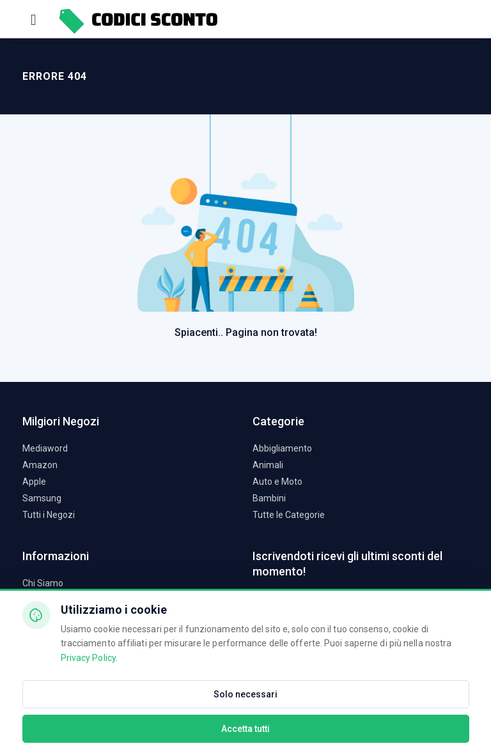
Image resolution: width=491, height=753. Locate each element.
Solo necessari (245, 694)
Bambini (269, 498)
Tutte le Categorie (289, 515)
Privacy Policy (88, 658)
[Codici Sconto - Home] (137, 18)
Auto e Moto (277, 481)
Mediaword (45, 448)
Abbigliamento (282, 448)
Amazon (40, 465)
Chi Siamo (42, 583)
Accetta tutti (245, 729)
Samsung (41, 498)
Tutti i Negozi (48, 515)
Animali (268, 465)
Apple (34, 481)
